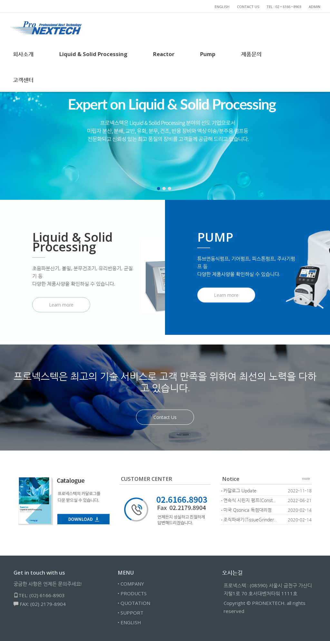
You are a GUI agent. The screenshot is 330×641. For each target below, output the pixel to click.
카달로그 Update (240, 490)
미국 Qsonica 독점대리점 (247, 510)
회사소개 (23, 54)
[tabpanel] (165, 119)
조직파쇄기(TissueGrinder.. (250, 519)
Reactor (163, 54)
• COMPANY (131, 583)
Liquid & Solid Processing (93, 54)
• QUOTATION (134, 603)
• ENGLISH (129, 622)
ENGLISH (222, 6)
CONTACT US (248, 6)
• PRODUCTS (132, 593)
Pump (207, 54)
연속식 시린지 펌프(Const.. (249, 500)
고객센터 (23, 79)
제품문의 (251, 54)
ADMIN (314, 6)
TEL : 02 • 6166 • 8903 (284, 6)
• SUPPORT (130, 612)
